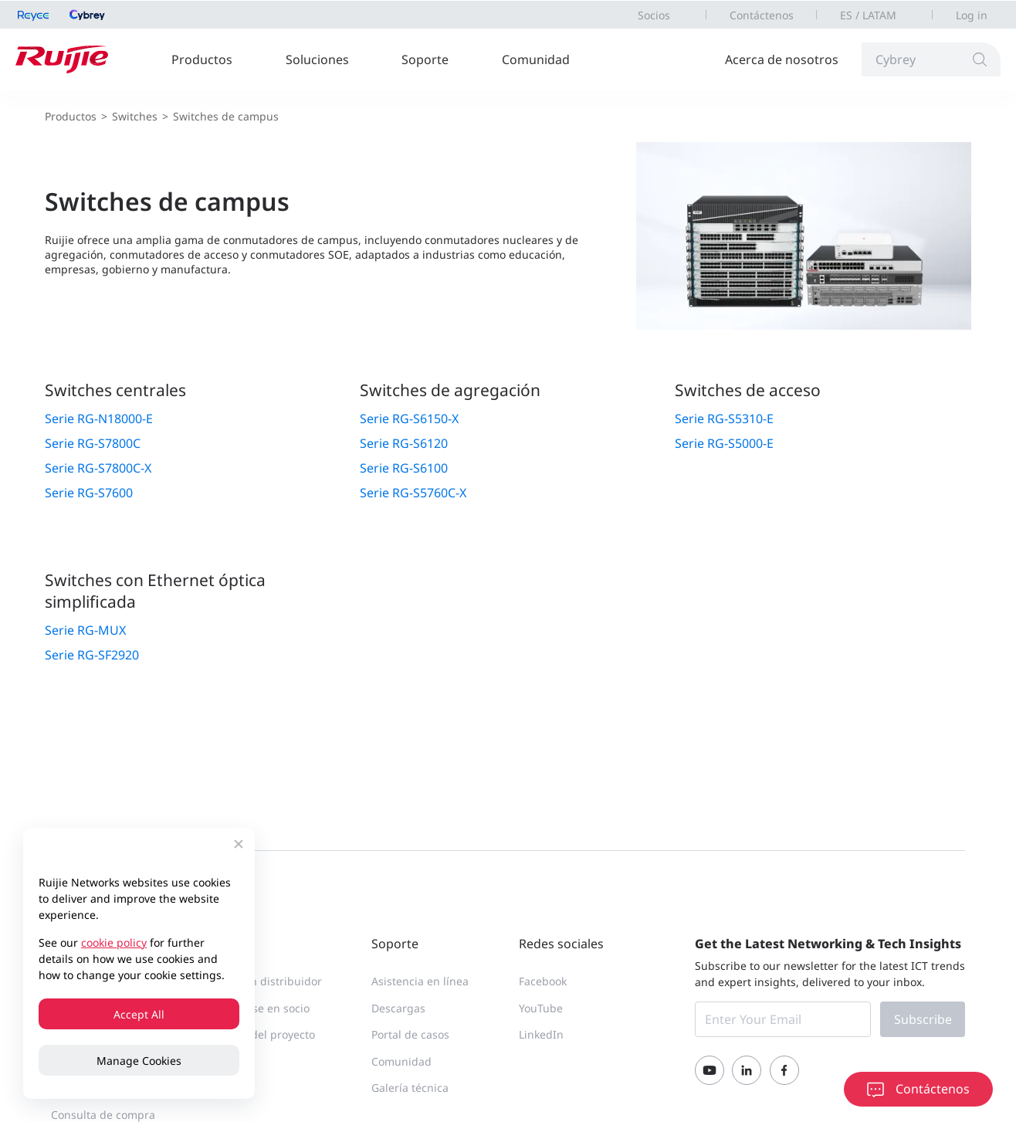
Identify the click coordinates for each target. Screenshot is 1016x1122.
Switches (134, 116)
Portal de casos (410, 1034)
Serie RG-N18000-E (99, 418)
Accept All (138, 1014)
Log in (971, 15)
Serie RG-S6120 (404, 443)
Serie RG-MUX (85, 630)
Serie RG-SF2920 (92, 654)
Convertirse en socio (257, 1008)
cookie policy (114, 942)
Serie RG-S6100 (404, 467)
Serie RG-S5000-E (724, 443)
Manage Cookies (139, 1060)
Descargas (398, 1008)
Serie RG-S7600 (89, 492)
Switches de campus (226, 116)
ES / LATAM (868, 15)
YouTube (541, 1008)
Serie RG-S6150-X (409, 418)
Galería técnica (410, 1087)
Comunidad (536, 59)
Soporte (425, 59)
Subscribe (923, 1019)
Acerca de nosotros (781, 59)
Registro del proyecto (260, 1034)
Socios (654, 15)
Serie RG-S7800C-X (98, 467)
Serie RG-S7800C (93, 443)
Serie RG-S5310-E (724, 418)
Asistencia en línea (420, 981)
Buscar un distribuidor (263, 981)
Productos (201, 59)
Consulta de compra (103, 1114)
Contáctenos (762, 15)
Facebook (543, 981)
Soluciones (317, 59)
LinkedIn (541, 1034)
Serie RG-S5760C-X (413, 492)
